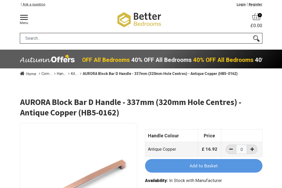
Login (241, 4)
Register (255, 4)
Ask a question (34, 4)
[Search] (256, 38)
